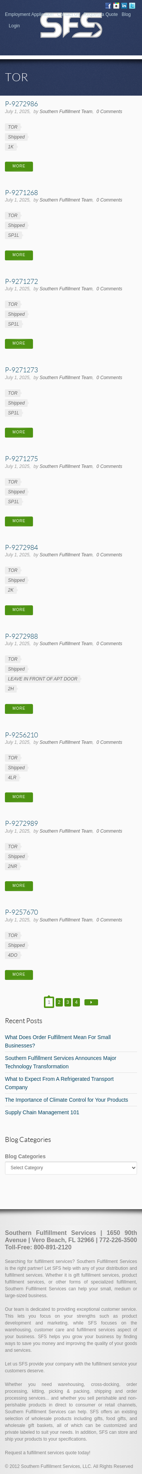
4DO (12, 955)
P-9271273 (21, 369)
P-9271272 (21, 281)
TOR (12, 127)
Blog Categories (25, 1156)
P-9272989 (21, 823)
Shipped (16, 137)
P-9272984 (21, 547)
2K (11, 590)
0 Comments (109, 111)
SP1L (13, 235)
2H (11, 688)
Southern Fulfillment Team (65, 111)
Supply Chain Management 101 (42, 1112)
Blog (126, 14)
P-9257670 (21, 912)
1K (11, 147)
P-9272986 (21, 103)
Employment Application (29, 14)
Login (14, 25)
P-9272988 (21, 636)
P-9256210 (21, 735)
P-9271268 (21, 192)
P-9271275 (21, 458)
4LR (12, 777)
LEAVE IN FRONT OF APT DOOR (42, 679)
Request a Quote (101, 14)
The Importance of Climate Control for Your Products (66, 1100)
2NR (12, 866)
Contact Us (68, 14)
